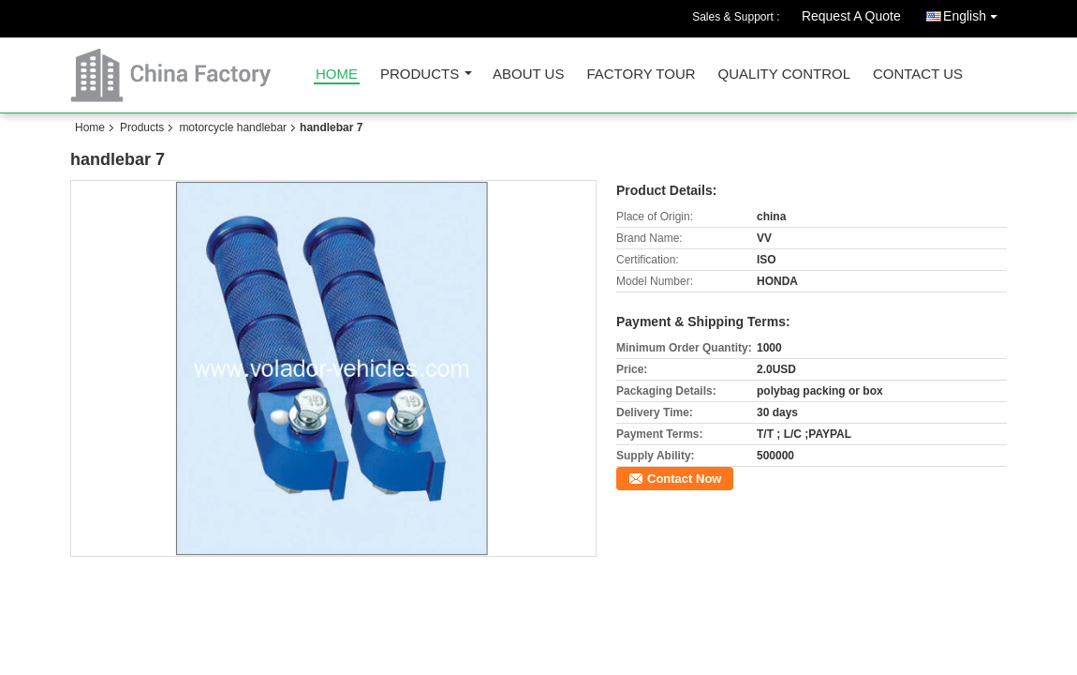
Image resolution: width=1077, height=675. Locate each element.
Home (337, 75)
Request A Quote (851, 15)
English (975, 12)
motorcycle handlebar (233, 127)
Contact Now (684, 479)
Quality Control (784, 75)
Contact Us (918, 75)
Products (419, 75)
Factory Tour (640, 75)
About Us (528, 75)
